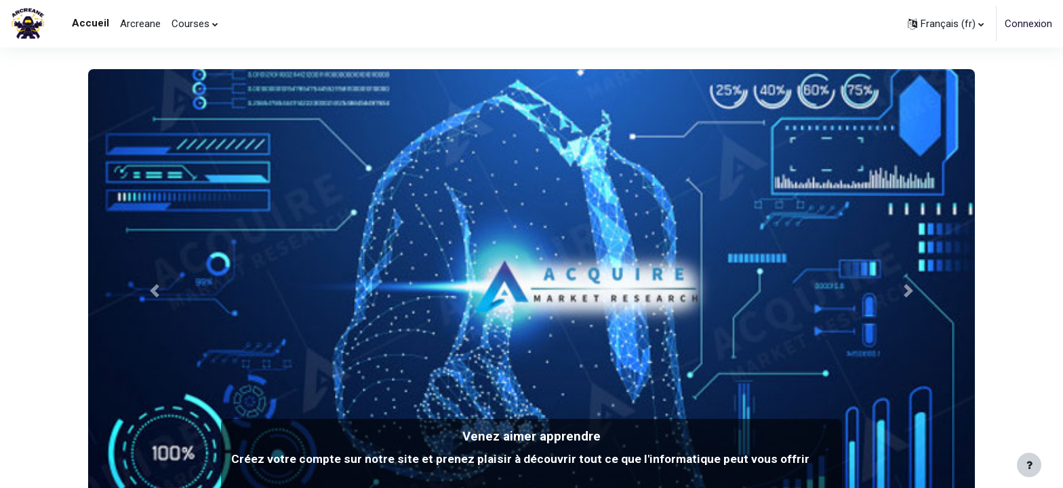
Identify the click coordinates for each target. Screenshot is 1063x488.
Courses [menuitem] (190, 24)
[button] (945, 23)
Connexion (1028, 24)
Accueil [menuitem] (90, 23)
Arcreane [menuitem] (140, 24)
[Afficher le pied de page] (1029, 465)
